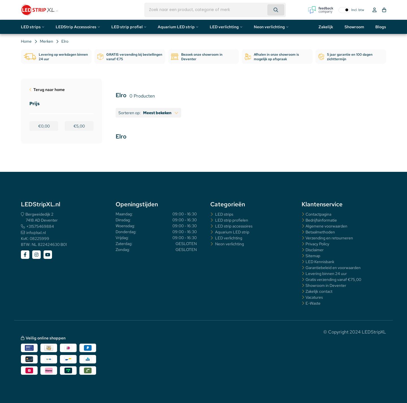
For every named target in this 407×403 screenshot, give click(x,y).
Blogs (380, 26)
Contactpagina (318, 214)
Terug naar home (49, 89)
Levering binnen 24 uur (326, 273)
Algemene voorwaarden (326, 226)
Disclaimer (315, 249)
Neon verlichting (269, 26)
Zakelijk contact (319, 291)
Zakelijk (326, 26)
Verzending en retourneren (329, 237)
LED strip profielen (231, 220)
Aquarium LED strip (176, 26)
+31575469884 (40, 226)
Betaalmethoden (320, 232)
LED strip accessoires (233, 226)
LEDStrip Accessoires (76, 26)
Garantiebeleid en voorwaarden (333, 267)
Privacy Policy (317, 243)
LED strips (31, 26)
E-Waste (313, 303)
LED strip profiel (127, 26)
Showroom (354, 26)
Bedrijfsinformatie (321, 220)
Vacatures (314, 297)
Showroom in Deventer (326, 285)
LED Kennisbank (320, 261)
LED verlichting (224, 26)
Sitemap (313, 255)
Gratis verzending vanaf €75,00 (333, 279)
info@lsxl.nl (36, 232)
